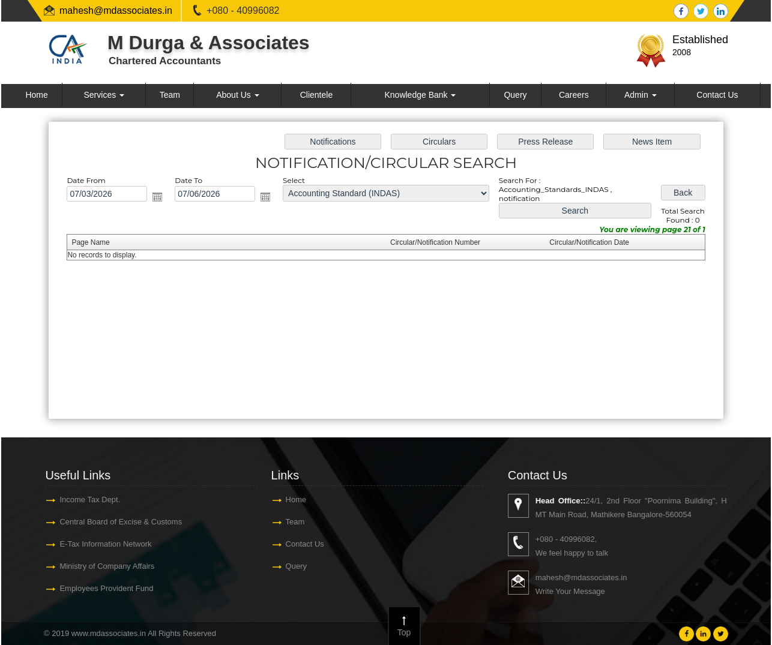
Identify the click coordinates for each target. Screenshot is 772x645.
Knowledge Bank (420, 95)
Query (515, 95)
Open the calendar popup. (159, 197)
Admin (640, 95)
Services (104, 95)
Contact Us (717, 95)
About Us (237, 95)
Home (36, 95)
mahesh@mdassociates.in (115, 10)
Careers (574, 95)
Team (170, 95)
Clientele (316, 95)
